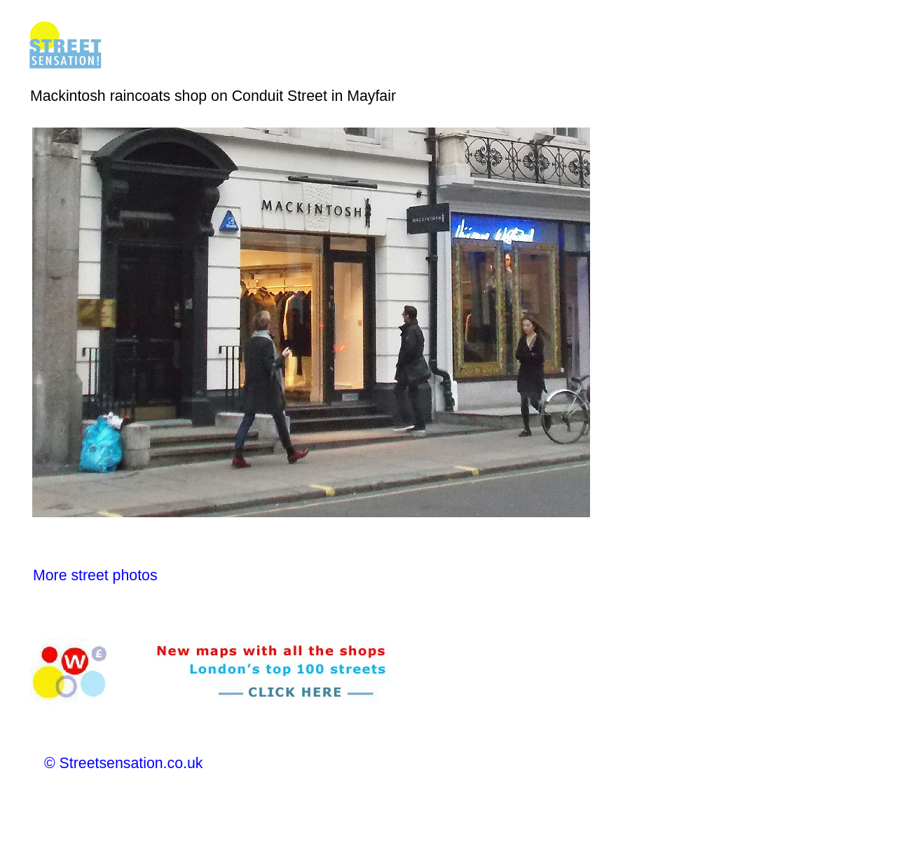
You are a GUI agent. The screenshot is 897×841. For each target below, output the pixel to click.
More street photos (95, 575)
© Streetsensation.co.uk (123, 763)
